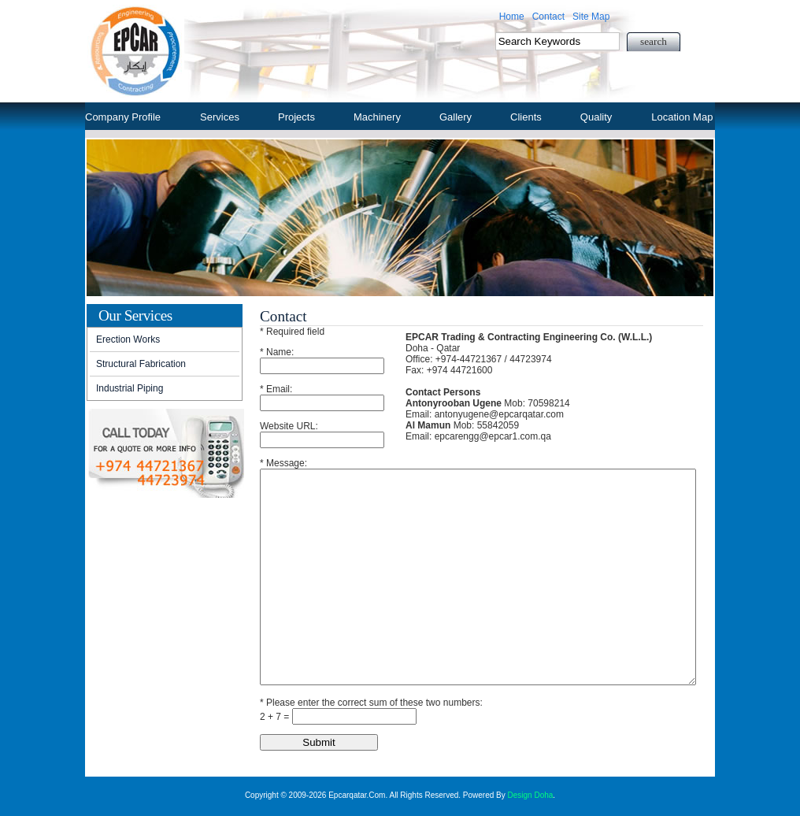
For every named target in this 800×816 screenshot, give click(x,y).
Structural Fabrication (141, 363)
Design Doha (531, 795)
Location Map (682, 117)
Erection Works (128, 339)
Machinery (377, 117)
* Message (282, 463)
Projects (296, 117)
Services (219, 117)
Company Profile (123, 117)
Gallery (455, 117)
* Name (275, 352)
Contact (548, 16)
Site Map (590, 16)
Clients (526, 117)
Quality (596, 117)
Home (511, 16)
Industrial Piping (129, 388)
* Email (275, 389)
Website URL (287, 426)
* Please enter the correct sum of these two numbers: (371, 702)
